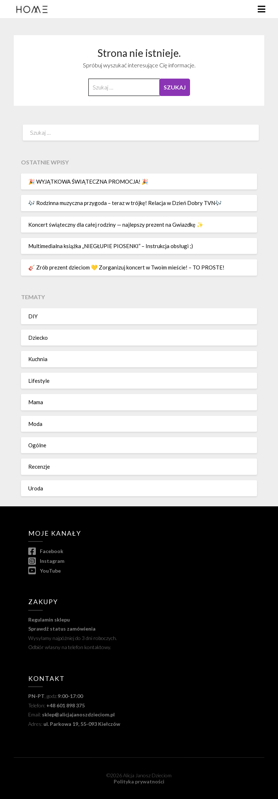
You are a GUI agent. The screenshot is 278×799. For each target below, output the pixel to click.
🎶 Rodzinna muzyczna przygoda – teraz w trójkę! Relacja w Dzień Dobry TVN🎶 (125, 203)
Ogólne (37, 445)
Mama (35, 402)
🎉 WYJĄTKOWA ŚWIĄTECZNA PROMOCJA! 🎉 (88, 181)
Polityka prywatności (139, 781)
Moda (35, 424)
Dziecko (38, 337)
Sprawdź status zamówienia (62, 629)
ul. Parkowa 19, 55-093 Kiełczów (81, 724)
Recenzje (39, 466)
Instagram (46, 561)
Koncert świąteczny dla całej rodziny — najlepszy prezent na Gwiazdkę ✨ (115, 224)
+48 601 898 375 (65, 705)
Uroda (35, 488)
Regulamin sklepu (49, 619)
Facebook (45, 551)
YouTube (44, 571)
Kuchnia (37, 359)
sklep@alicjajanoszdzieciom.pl (78, 714)
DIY (33, 316)
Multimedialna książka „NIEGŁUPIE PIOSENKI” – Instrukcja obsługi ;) (110, 246)
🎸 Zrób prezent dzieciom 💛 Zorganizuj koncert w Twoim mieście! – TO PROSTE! (126, 267)
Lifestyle (39, 380)
